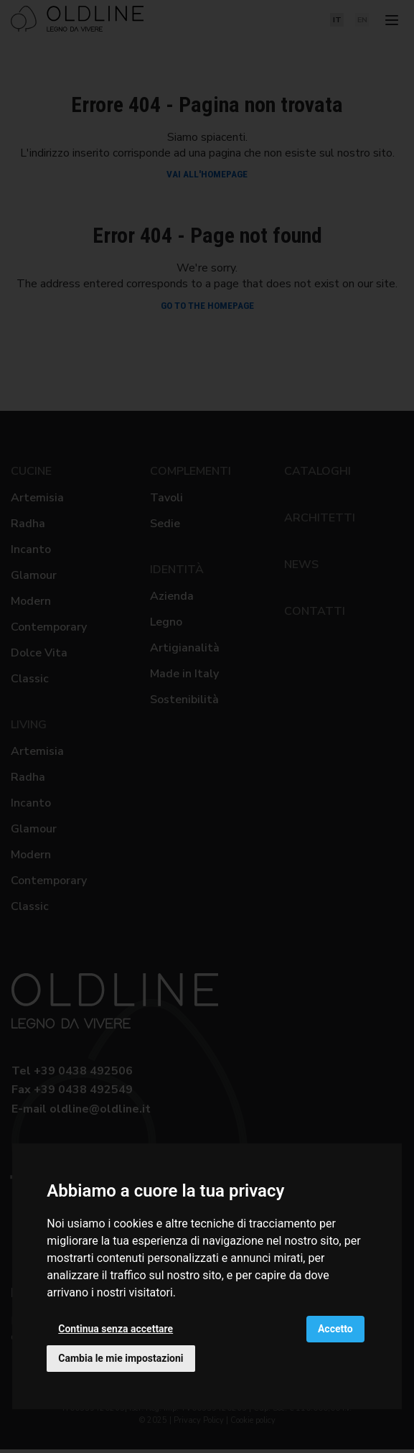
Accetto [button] (335, 1328)
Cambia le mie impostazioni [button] (120, 1358)
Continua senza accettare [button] (115, 1328)
